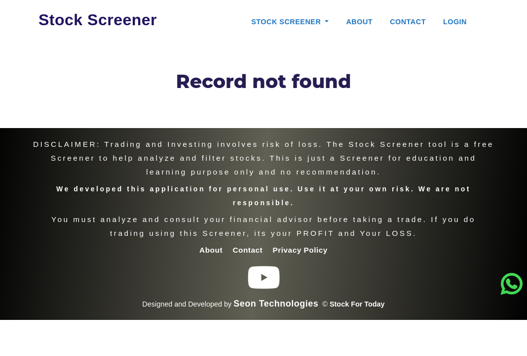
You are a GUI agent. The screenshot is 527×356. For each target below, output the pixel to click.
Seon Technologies (275, 304)
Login (455, 22)
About (359, 22)
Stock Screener (97, 20)
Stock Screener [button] (287, 22)
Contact (408, 22)
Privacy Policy (300, 250)
